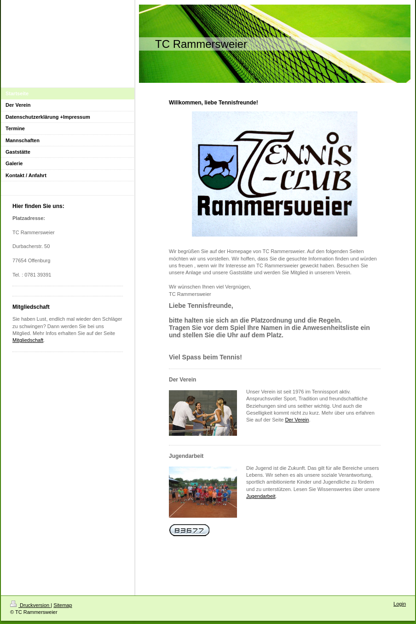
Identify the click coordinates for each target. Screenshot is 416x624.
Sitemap (62, 605)
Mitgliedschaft (27, 340)
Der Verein (297, 419)
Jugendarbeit (261, 496)
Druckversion (30, 605)
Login (399, 604)
